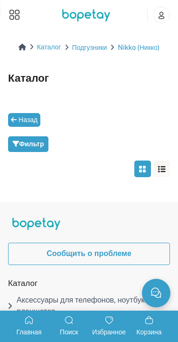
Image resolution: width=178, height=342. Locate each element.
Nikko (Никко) (138, 47)
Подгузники (89, 47)
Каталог (49, 47)
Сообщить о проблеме (89, 253)
